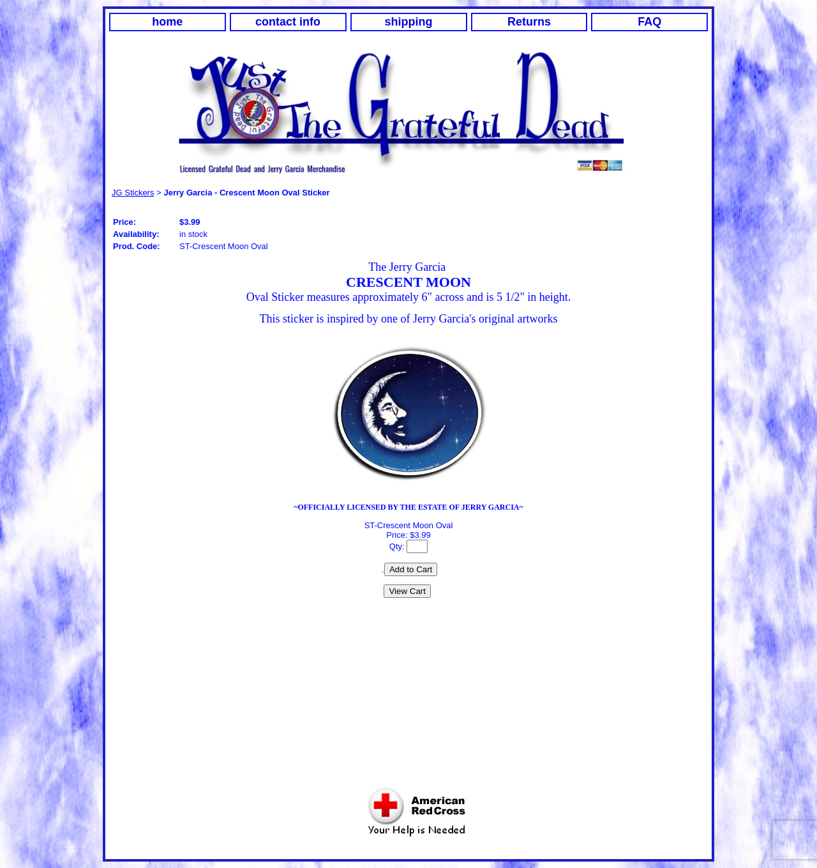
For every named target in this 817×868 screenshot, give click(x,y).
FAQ (649, 21)
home (167, 21)
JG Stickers (133, 192)
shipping (409, 21)
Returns (529, 21)
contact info (287, 21)
